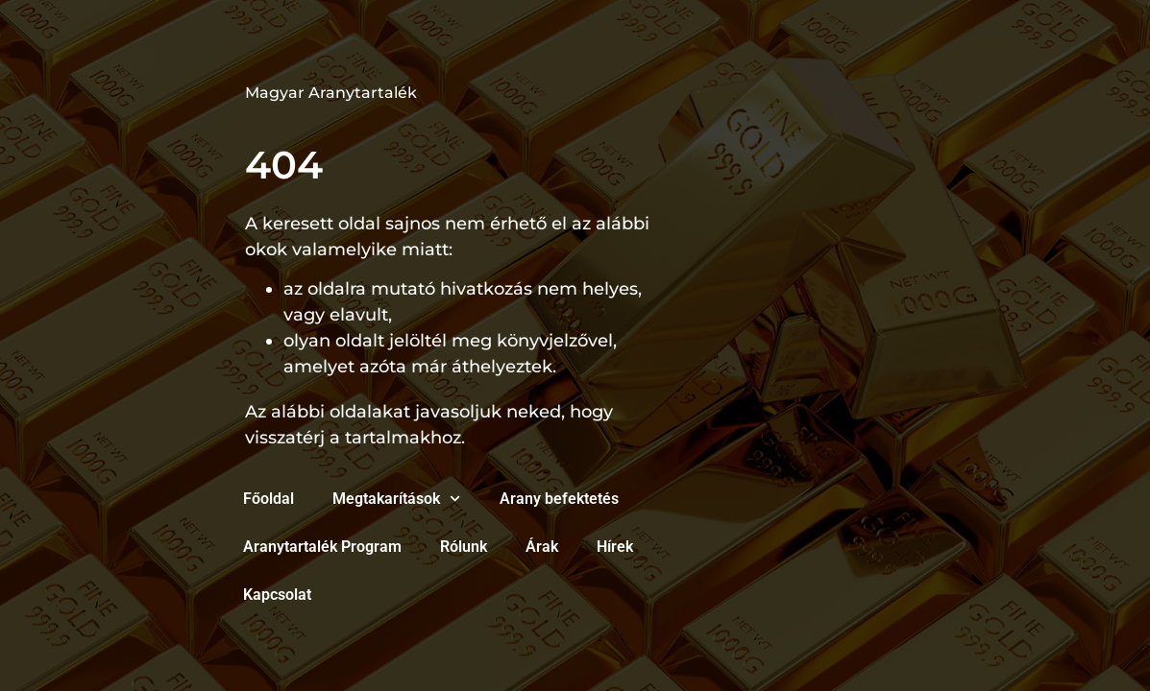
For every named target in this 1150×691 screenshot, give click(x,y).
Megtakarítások (396, 498)
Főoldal (268, 498)
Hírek (615, 546)
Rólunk (463, 546)
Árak (542, 546)
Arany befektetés (559, 498)
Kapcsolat (277, 594)
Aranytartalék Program (322, 546)
